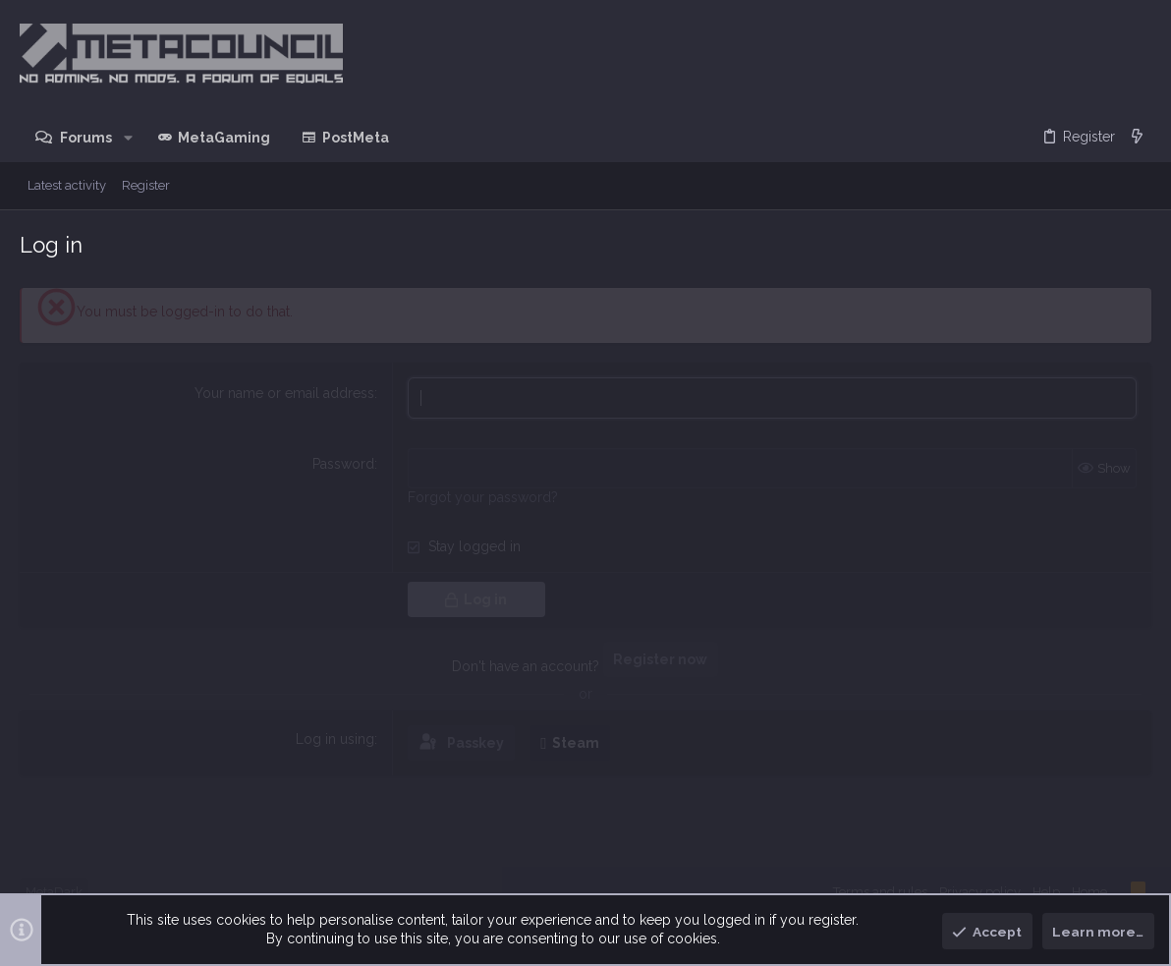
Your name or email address (284, 393)
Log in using (335, 738)
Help (1046, 891)
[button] (127, 137)
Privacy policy (980, 891)
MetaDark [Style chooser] (54, 891)
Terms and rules (880, 891)
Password (343, 463)
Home (1089, 891)
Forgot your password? (483, 497)
